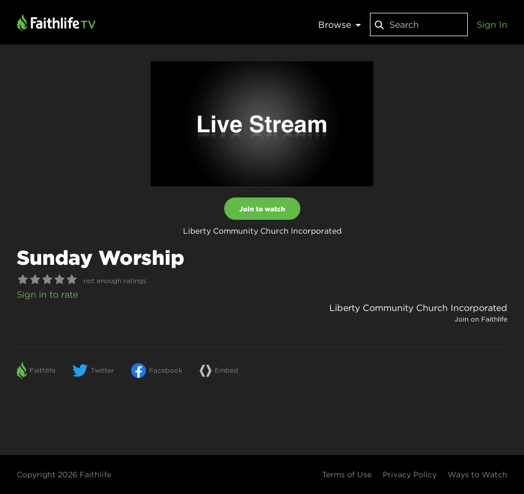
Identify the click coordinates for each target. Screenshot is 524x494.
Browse (339, 24)
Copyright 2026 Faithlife (64, 475)
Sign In (492, 24)
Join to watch (262, 208)
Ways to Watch (477, 475)
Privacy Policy (410, 475)
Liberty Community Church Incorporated (418, 307)
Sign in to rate (47, 294)
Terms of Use (347, 475)
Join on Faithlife (480, 319)
